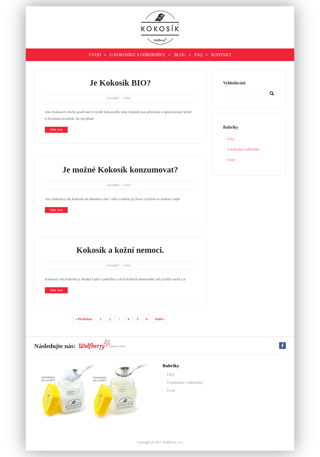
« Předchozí (83, 319)
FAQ (198, 54)
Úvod (95, 54)
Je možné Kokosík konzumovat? (120, 169)
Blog (179, 54)
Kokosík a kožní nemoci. (120, 250)
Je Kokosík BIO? (120, 82)
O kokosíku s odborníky (137, 54)
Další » (160, 319)
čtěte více (56, 129)
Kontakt (221, 54)
